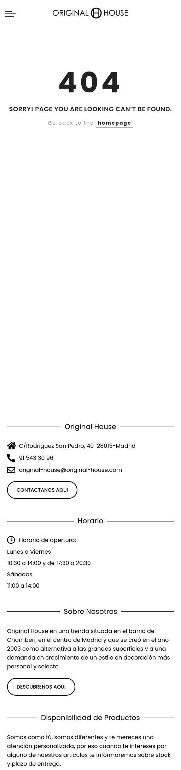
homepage (115, 122)
